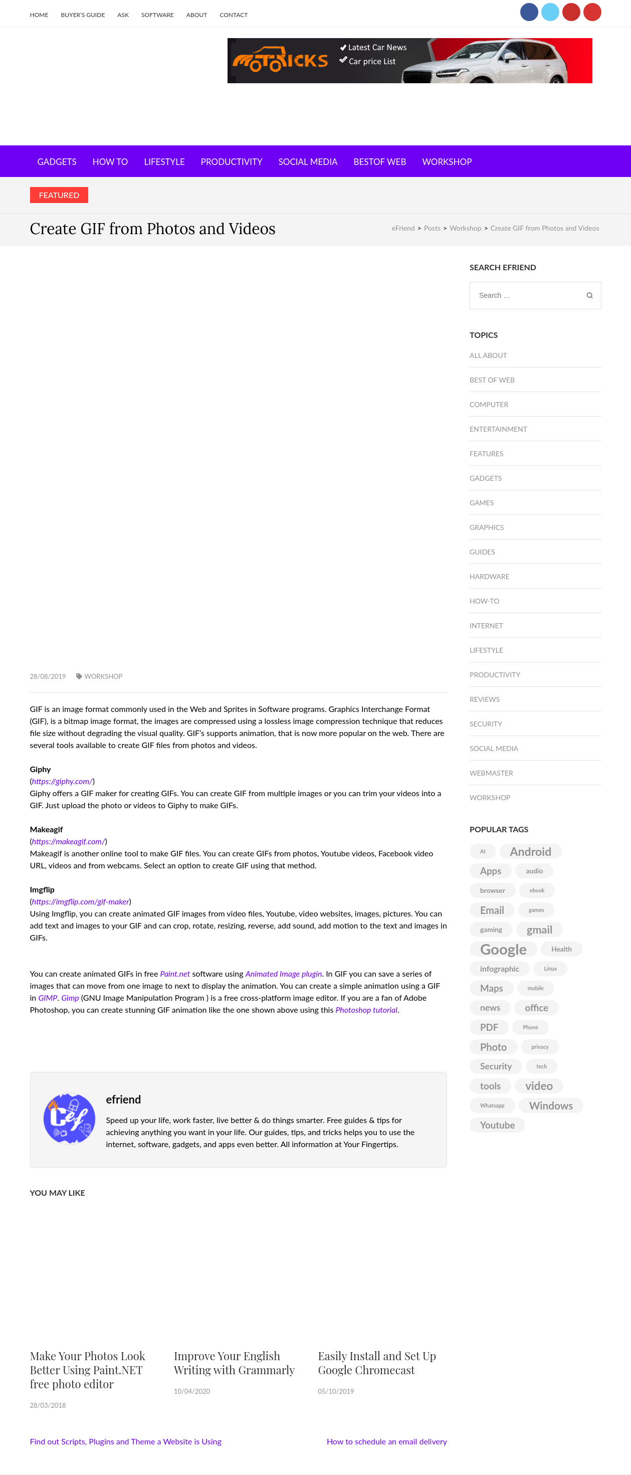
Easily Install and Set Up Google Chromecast (377, 1362)
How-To (484, 601)
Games (482, 502)
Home (39, 15)
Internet (486, 625)
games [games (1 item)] (536, 909)
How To (110, 161)
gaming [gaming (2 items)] (491, 929)
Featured (59, 195)
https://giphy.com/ (62, 781)
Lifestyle (164, 161)
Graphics (487, 527)
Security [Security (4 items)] (496, 1066)
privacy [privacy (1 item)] (540, 1046)
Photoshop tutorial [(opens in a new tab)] (366, 1009)
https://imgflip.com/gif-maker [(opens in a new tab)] (80, 901)
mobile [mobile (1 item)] (536, 988)
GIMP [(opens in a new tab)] (47, 997)
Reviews (485, 699)
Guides (482, 551)
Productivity (232, 161)
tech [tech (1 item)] (541, 1066)
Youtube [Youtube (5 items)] (497, 1125)
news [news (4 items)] (490, 1007)
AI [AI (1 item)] (483, 851)
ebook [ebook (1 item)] (537, 890)
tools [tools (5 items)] (490, 1085)
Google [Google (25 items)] (503, 949)
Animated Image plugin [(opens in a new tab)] (284, 973)
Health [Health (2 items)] (561, 949)
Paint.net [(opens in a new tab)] (175, 973)
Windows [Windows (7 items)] (551, 1105)
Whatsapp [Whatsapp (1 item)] (492, 1105)
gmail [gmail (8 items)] (539, 929)
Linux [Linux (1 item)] (550, 968)
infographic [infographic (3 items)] (499, 968)
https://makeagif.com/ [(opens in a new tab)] (68, 841)
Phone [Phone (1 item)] (530, 1027)
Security (486, 723)
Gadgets (57, 161)
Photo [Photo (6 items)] (493, 1047)
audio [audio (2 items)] (534, 870)
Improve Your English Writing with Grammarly (234, 1362)
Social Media (308, 161)
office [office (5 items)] (536, 1007)
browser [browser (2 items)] (492, 890)
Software (157, 15)
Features (487, 453)
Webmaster (491, 773)
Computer (489, 404)
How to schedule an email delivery (387, 1441)
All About (488, 355)
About (196, 15)
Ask (123, 15)
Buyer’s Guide (83, 15)
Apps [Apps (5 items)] (490, 870)
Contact (234, 15)
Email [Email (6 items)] (492, 910)
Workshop (447, 161)
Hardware (490, 576)
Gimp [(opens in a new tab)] (70, 997)
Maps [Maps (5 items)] (491, 988)
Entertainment (498, 429)
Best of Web (492, 380)
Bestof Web (379, 161)
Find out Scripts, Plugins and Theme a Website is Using (126, 1441)
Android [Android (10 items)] (531, 851)
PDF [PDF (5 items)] (489, 1027)
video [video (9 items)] (539, 1085)
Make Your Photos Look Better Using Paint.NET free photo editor (87, 1369)
